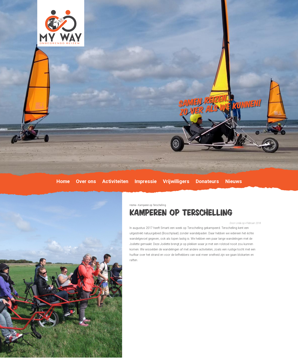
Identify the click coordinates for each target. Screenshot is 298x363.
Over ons (86, 181)
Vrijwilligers (176, 181)
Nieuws (233, 181)
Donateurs (207, 181)
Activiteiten (115, 181)
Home (133, 205)
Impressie (146, 181)
